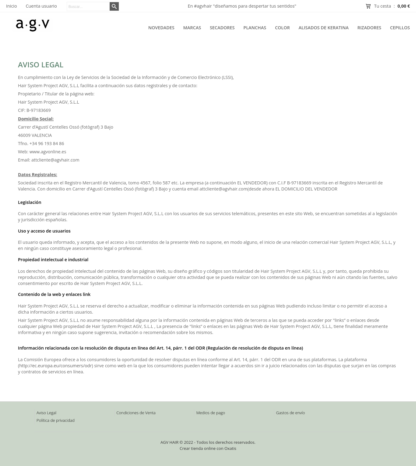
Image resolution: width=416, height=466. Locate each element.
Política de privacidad (56, 420)
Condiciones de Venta (136, 412)
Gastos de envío (290, 412)
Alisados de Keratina (324, 27)
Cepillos (400, 27)
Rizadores (369, 27)
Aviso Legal (46, 412)
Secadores (222, 27)
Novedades (161, 27)
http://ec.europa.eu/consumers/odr (55, 365)
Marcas (192, 27)
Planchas (254, 27)
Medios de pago (210, 412)
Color (282, 27)
